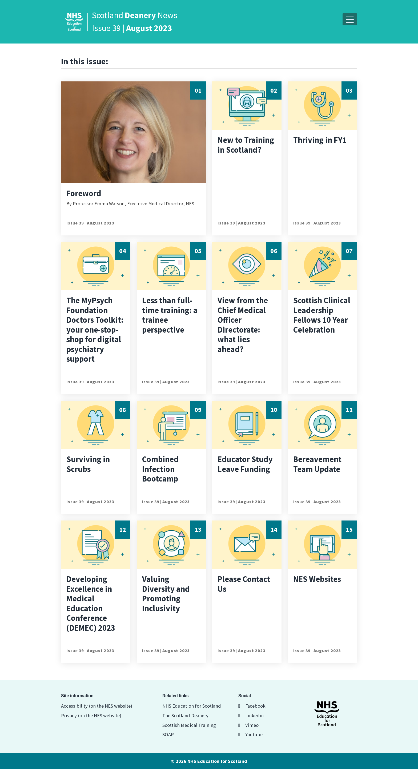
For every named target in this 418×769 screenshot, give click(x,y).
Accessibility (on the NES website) (96, 706)
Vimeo (248, 725)
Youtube (250, 734)
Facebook (252, 706)
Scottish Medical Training (189, 725)
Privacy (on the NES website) (91, 715)
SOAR (168, 734)
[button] (350, 19)
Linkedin (251, 715)
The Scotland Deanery (185, 715)
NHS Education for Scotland (191, 706)
